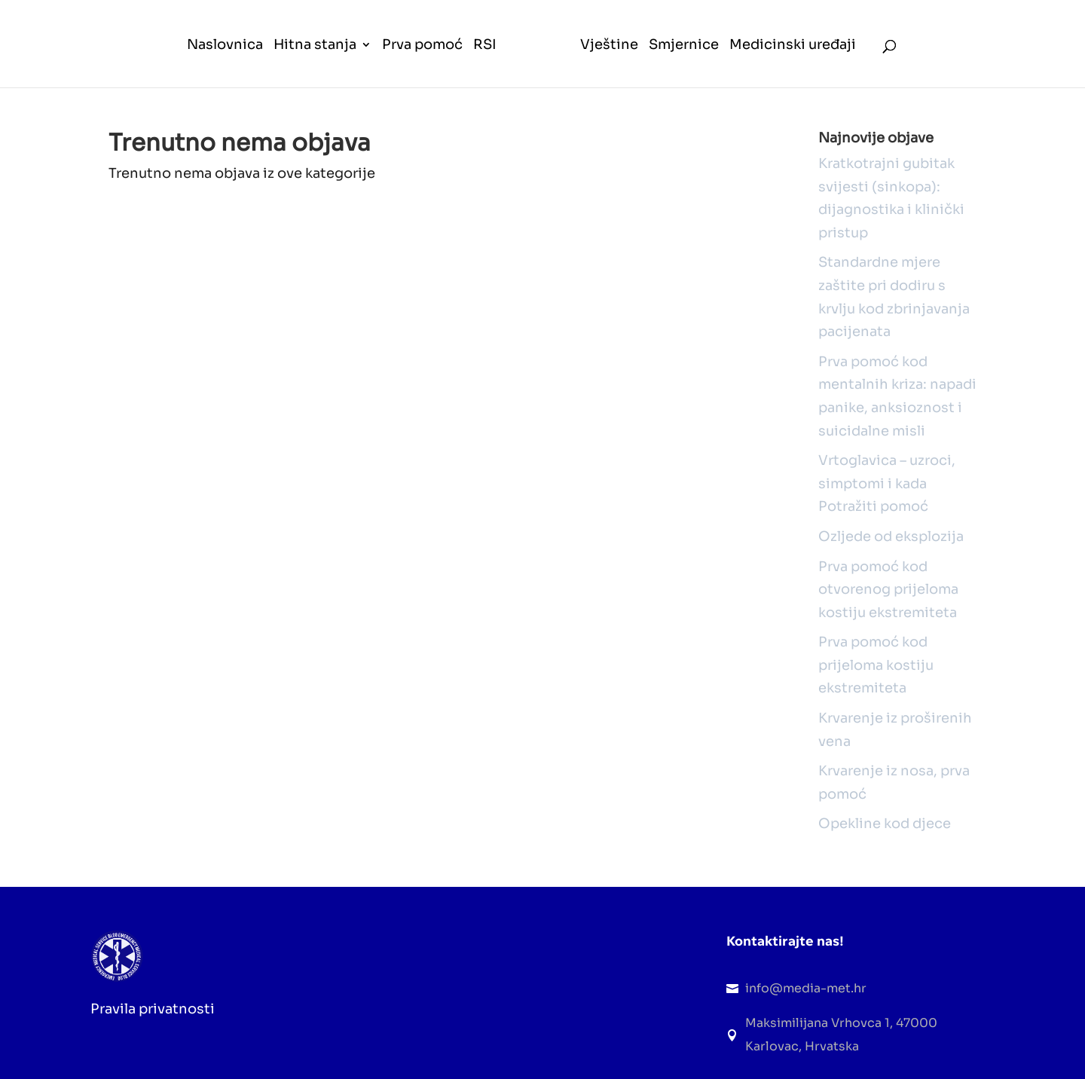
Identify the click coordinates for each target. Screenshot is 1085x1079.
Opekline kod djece (884, 823)
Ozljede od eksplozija (891, 536)
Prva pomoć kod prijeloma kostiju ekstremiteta (876, 665)
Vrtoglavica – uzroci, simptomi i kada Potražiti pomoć (886, 483)
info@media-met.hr (805, 988)
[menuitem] (225, 63)
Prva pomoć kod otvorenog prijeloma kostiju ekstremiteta (888, 589)
